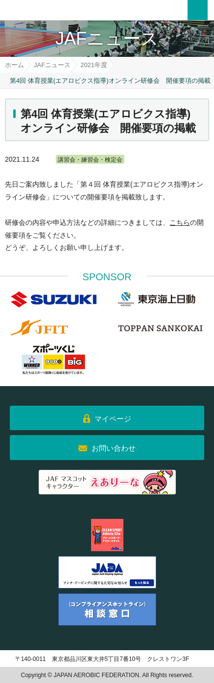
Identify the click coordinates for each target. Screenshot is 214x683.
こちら (179, 222)
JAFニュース (52, 65)
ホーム (14, 65)
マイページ (113, 419)
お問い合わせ (114, 448)
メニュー (198, 10)
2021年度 (93, 65)
